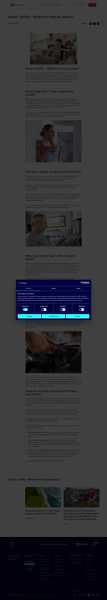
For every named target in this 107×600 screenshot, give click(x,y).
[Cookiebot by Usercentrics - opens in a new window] (82, 283)
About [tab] (78, 288)
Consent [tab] (28, 288)
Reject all (29, 316)
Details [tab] (53, 288)
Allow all (77, 316)
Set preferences (53, 316)
